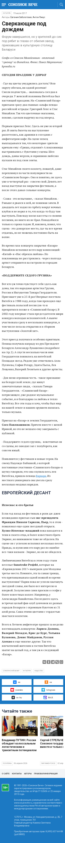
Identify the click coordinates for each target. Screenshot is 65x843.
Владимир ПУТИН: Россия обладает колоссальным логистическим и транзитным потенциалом (19, 745)
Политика (7, 763)
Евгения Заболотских (21, 17)
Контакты (17, 774)
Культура (7, 13)
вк (16, 682)
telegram (48, 689)
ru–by (17, 697)
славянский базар (11, 671)
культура (27, 671)
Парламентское (48, 763)
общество (38, 671)
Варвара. (41, 476)
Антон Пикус (39, 17)
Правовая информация (46, 774)
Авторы (28, 774)
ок (48, 682)
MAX (48, 697)
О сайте (6, 774)
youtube (16, 689)
